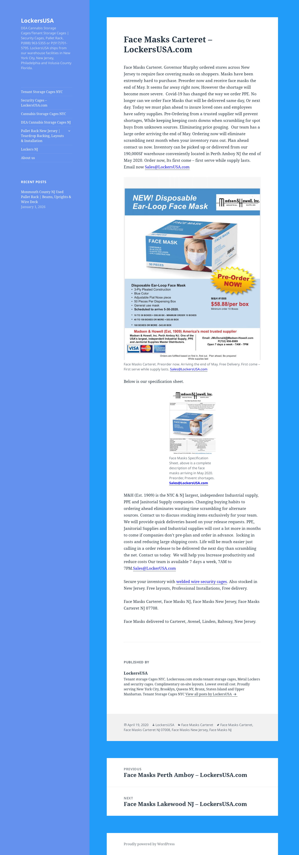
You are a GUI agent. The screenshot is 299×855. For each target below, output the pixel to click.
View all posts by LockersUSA (209, 694)
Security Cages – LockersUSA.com (34, 103)
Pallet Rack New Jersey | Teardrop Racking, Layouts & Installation (42, 136)
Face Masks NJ (220, 730)
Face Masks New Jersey (190, 730)
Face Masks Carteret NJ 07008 (147, 730)
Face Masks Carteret (197, 725)
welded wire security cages (201, 581)
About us (28, 158)
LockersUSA (37, 20)
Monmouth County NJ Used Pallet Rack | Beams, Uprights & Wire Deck (46, 197)
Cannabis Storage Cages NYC (43, 113)
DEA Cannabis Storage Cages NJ (46, 122)
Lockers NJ (29, 149)
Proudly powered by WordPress (149, 844)
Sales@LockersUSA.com (167, 167)
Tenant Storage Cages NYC (42, 91)
